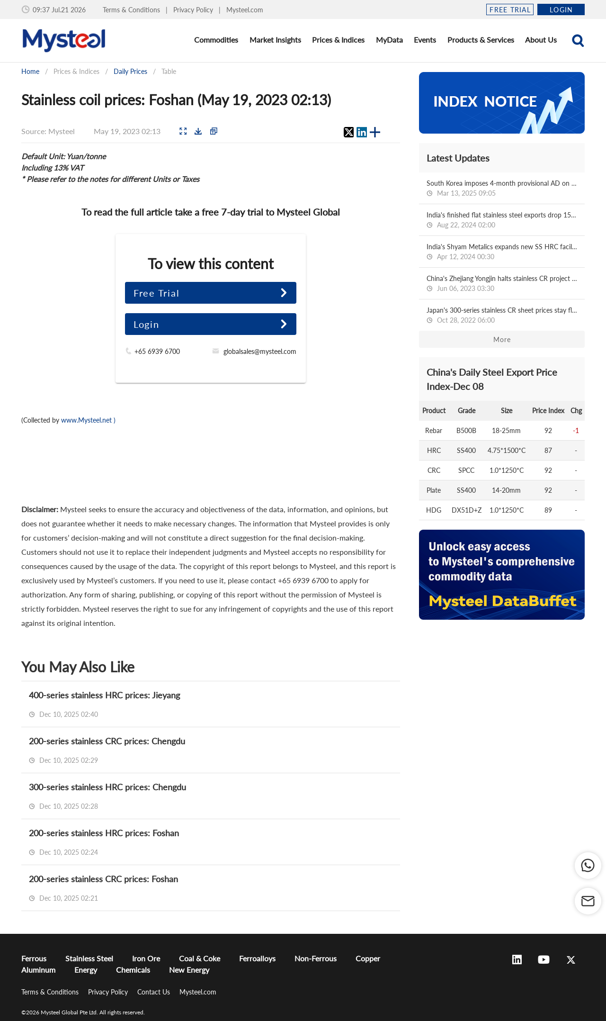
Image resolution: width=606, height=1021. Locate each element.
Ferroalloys (257, 958)
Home (30, 71)
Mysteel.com (244, 10)
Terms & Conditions (132, 10)
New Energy (189, 969)
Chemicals (133, 969)
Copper (368, 958)
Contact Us (154, 992)
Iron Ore (146, 958)
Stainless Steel (89, 958)
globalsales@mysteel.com (259, 351)
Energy (85, 969)
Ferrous (33, 958)
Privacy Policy (194, 10)
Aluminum (38, 969)
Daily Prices (130, 71)
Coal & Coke (199, 958)
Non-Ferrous (315, 958)
